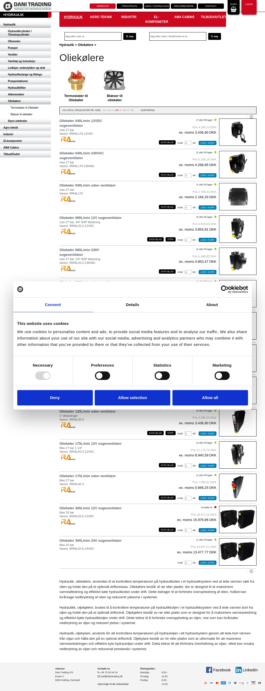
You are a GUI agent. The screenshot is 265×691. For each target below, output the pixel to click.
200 (124, 110)
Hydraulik (9, 24)
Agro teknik (10, 127)
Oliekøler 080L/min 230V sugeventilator (79, 252)
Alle (132, 110)
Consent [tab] (53, 304)
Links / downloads (157, 6)
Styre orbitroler (17, 121)
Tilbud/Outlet (11, 154)
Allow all (210, 397)
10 (104, 110)
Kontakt (210, 6)
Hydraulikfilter (17, 87)
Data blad (167, 142)
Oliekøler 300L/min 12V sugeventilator (90, 508)
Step (170, 239)
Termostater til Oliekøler (25, 107)
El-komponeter (12, 140)
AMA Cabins (11, 147)
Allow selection (132, 397)
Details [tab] (132, 304)
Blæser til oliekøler (21, 114)
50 (110, 110)
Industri (8, 134)
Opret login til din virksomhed (113, 684)
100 (117, 110)
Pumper (13, 47)
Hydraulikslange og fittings (25, 74)
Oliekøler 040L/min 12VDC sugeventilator (80, 123)
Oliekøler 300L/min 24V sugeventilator (90, 540)
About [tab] (212, 304)
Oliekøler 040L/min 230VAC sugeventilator (81, 155)
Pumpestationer (18, 81)
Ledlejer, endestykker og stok (26, 67)
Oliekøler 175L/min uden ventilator (87, 476)
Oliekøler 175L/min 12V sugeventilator (90, 444)
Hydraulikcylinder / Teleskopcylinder (20, 33)
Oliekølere (14, 101)
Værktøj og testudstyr (21, 61)
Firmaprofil (130, 6)
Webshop (103, 6)
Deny (55, 397)
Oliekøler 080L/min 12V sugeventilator (90, 218)
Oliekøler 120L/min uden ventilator (87, 411)
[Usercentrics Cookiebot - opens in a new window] (225, 289)
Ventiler (13, 54)
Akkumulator (16, 94)
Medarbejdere (184, 6)
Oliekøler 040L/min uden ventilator (87, 185)
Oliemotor (14, 41)
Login (249, 7)
